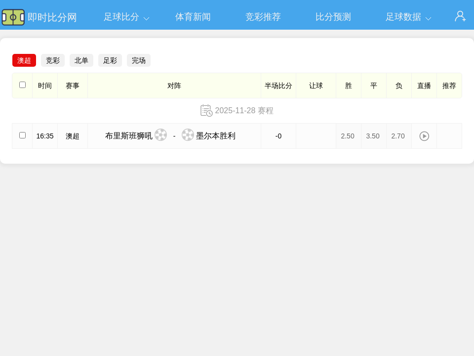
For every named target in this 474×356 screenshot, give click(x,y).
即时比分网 (52, 17)
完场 (139, 60)
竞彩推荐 (263, 17)
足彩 (110, 60)
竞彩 (53, 60)
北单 (81, 60)
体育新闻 (193, 17)
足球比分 (121, 17)
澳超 (24, 60)
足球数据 (403, 17)
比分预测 (333, 17)
